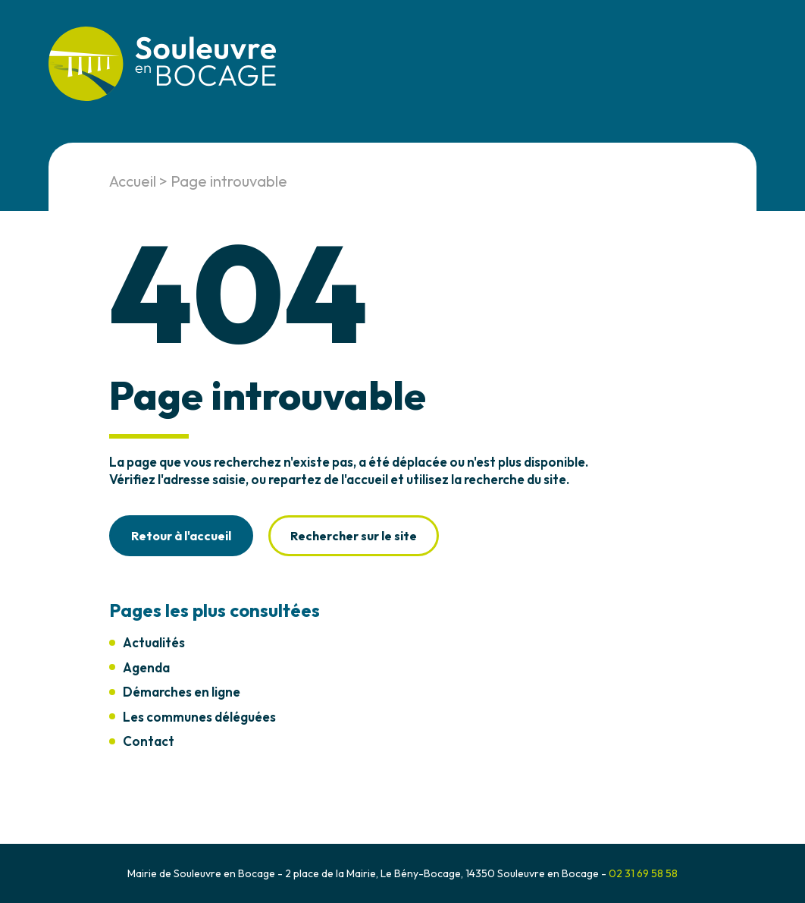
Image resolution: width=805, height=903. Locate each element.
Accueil (132, 180)
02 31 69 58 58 (643, 873)
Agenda (146, 667)
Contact (148, 741)
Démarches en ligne (181, 692)
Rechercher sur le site (353, 535)
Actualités (154, 642)
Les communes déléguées (199, 717)
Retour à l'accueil (181, 535)
